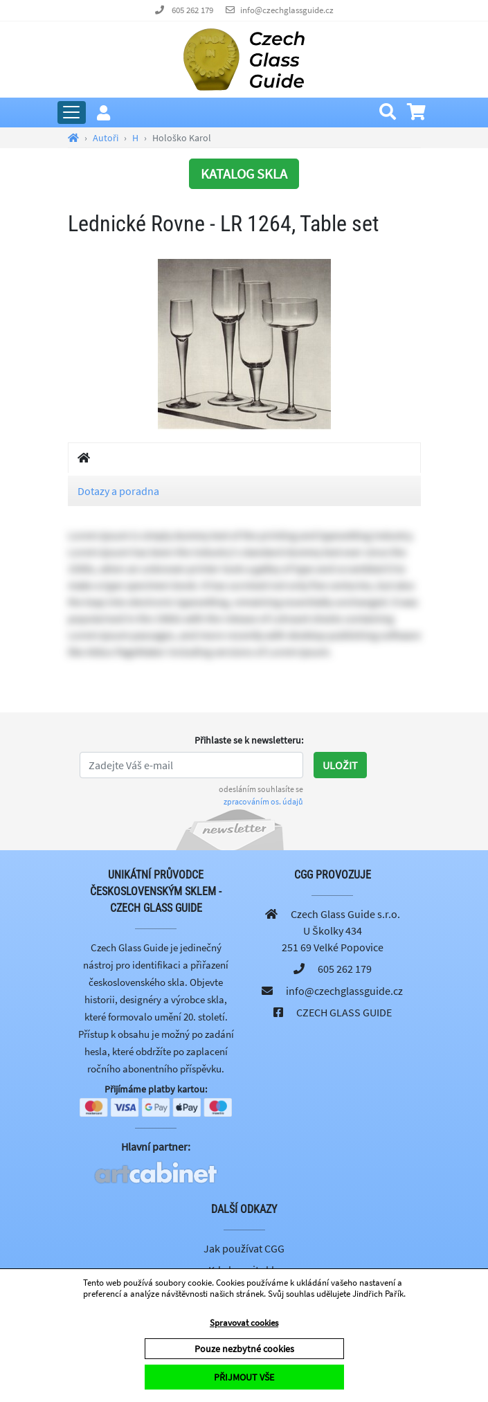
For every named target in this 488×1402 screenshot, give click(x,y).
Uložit (340, 765)
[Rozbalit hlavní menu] (71, 112)
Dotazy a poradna (118, 491)
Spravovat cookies (244, 1323)
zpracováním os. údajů (263, 801)
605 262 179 (192, 10)
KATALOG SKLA (244, 173)
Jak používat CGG (244, 1248)
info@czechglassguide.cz (287, 10)
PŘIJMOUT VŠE (244, 1377)
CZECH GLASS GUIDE (344, 1012)
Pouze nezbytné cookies (244, 1348)
